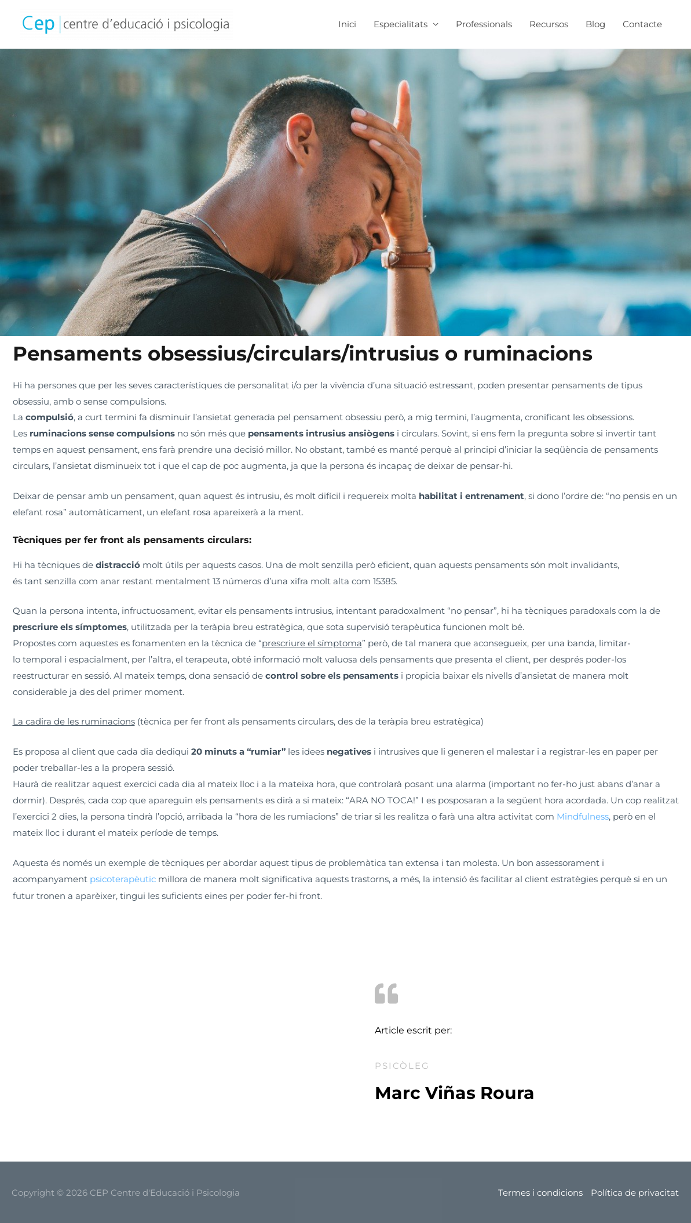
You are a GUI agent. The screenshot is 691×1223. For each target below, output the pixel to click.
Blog (595, 24)
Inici (347, 24)
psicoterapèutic (124, 878)
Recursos (548, 24)
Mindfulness (583, 816)
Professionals (484, 24)
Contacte (642, 24)
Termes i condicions (540, 1191)
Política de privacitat (635, 1191)
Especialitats (400, 24)
